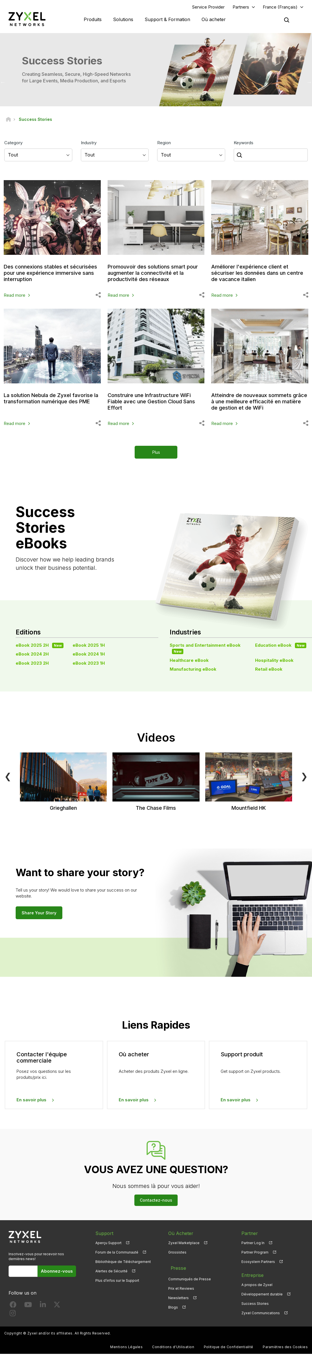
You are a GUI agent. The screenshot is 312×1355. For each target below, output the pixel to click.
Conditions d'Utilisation (173, 1348)
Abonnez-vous (57, 1272)
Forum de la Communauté (116, 1253)
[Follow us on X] (57, 1307)
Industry (89, 144)
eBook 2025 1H (89, 646)
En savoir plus (31, 1101)
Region (164, 144)
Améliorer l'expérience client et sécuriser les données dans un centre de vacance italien (253, 274)
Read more (14, 296)
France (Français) (280, 7)
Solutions (123, 20)
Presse (175, 1267)
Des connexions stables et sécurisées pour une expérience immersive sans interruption (47, 274)
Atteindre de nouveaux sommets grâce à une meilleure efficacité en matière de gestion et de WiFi (258, 402)
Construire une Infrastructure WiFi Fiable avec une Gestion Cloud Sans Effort (154, 402)
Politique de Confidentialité (228, 1348)
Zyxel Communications (260, 1314)
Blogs (173, 1305)
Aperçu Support (108, 1244)
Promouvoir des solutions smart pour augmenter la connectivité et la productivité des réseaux (153, 274)
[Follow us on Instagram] (13, 1316)
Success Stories (255, 1305)
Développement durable (262, 1295)
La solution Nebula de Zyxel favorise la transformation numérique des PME (41, 402)
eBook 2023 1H (89, 664)
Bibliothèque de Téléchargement (123, 1263)
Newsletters (178, 1295)
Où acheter (214, 20)
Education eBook (280, 646)
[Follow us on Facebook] (13, 1307)
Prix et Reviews (181, 1286)
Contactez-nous (156, 1201)
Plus (156, 453)
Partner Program (254, 1253)
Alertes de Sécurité (111, 1272)
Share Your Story (39, 914)
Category (13, 144)
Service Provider (208, 7)
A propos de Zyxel (256, 1286)
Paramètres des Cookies (285, 1348)
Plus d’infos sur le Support (117, 1282)
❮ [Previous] (7, 777)
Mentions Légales (126, 1348)
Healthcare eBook (189, 661)
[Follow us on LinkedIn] (43, 1307)
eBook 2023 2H (32, 664)
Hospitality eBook (274, 661)
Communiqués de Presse (189, 1276)
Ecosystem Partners (258, 1263)
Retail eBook (268, 670)
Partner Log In (252, 1244)
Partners (241, 7)
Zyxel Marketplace (184, 1244)
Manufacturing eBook (193, 670)
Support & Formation (167, 20)
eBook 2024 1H (89, 655)
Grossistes (177, 1253)
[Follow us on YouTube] (28, 1307)
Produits (93, 20)
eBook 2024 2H (32, 655)
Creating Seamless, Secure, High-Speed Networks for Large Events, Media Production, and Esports (76, 78)
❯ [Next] (304, 777)
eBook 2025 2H (39, 646)
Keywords (243, 144)
